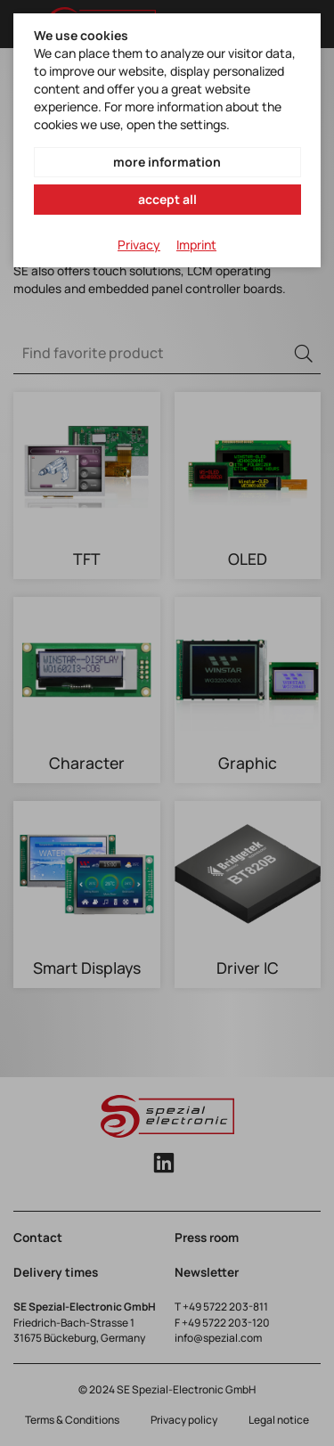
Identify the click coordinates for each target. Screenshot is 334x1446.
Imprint (196, 244)
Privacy (139, 244)
